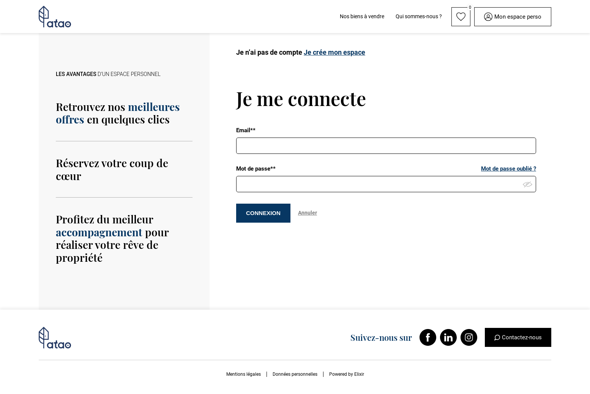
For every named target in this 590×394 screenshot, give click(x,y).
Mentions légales (243, 374)
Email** (246, 130)
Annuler (307, 213)
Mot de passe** (256, 168)
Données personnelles (295, 374)
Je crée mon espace (334, 52)
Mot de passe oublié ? (508, 168)
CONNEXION (263, 213)
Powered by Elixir (346, 374)
